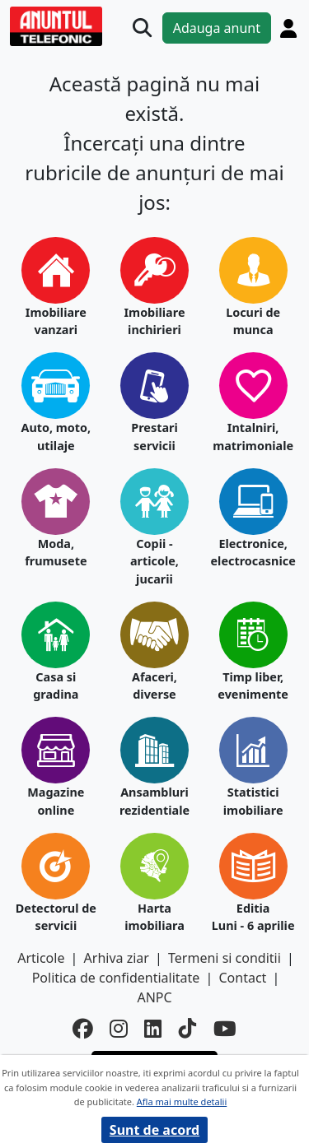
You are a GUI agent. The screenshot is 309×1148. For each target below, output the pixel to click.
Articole (40, 958)
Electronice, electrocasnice (253, 552)
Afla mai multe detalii (182, 1101)
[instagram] (119, 1029)
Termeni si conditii (224, 958)
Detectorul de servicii (56, 917)
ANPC (154, 997)
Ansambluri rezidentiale (154, 801)
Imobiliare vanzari (56, 321)
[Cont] (288, 28)
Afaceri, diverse (154, 686)
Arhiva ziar (116, 958)
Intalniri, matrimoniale (253, 436)
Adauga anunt (216, 28)
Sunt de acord (154, 1130)
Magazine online (55, 801)
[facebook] (83, 1029)
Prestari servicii (154, 436)
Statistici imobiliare (253, 801)
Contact (242, 978)
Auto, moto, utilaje (56, 436)
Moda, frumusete (56, 552)
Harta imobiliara (154, 917)
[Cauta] (142, 27)
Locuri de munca (253, 321)
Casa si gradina (55, 686)
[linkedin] (153, 1029)
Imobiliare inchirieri (154, 321)
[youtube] (224, 1029)
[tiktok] (188, 1029)
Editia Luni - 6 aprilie (253, 917)
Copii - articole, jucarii (154, 561)
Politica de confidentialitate (116, 978)
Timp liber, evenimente (253, 686)
